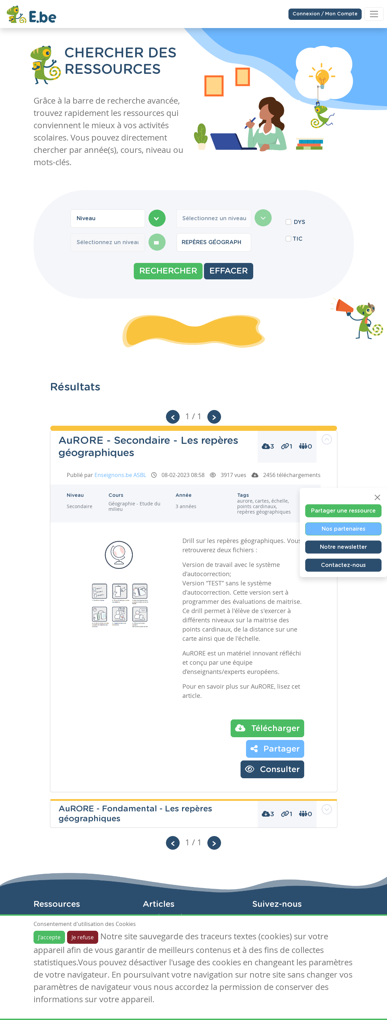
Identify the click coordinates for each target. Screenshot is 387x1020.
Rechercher (168, 271)
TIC (297, 239)
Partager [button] (275, 748)
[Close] (377, 497)
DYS (299, 222)
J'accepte (49, 937)
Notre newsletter (343, 546)
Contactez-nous (343, 565)
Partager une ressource (343, 510)
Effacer (228, 271)
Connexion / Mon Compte (325, 13)
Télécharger (267, 728)
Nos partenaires (343, 528)
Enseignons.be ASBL (120, 475)
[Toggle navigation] (374, 14)
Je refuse (83, 937)
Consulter (272, 769)
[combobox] (107, 218)
